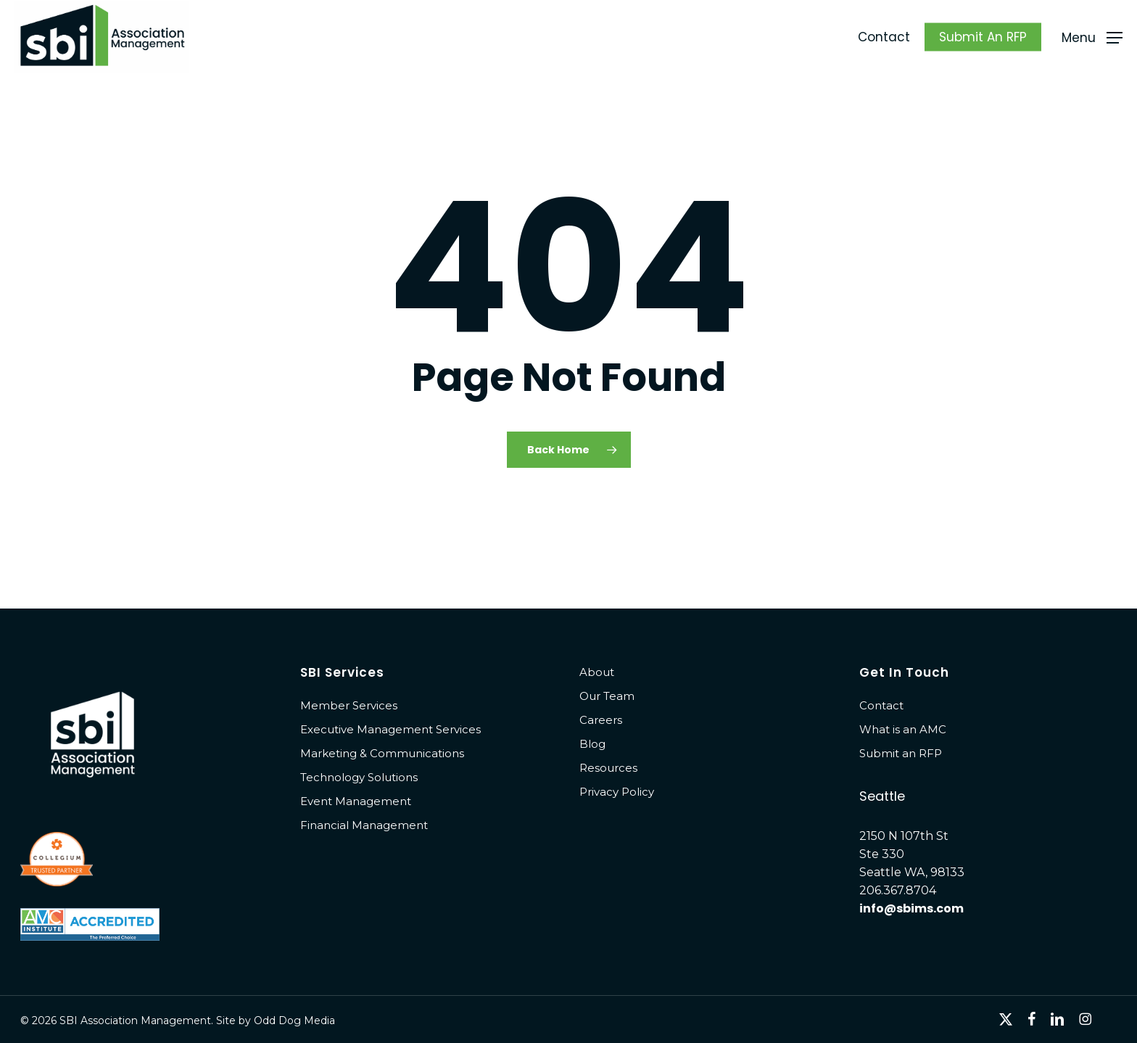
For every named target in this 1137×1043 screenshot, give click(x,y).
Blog (592, 744)
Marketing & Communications (382, 753)
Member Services (348, 705)
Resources (608, 768)
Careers (600, 720)
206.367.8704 (897, 890)
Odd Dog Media (294, 1020)
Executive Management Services (390, 729)
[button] (1092, 37)
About (596, 672)
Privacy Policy (616, 792)
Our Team (606, 696)
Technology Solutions (359, 777)
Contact (881, 705)
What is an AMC (902, 729)
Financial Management (364, 825)
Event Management (355, 801)
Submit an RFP (900, 753)
